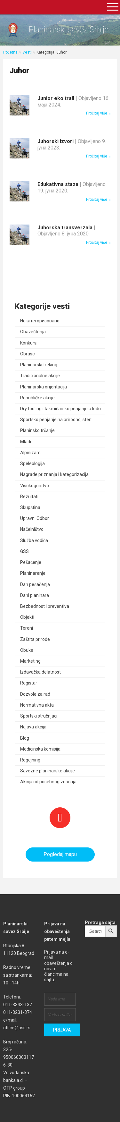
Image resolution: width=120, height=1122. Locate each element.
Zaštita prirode (35, 639)
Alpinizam (30, 452)
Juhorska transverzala (66, 231)
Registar (28, 682)
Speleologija (32, 463)
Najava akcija (33, 726)
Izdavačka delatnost (40, 672)
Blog (24, 738)
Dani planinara (34, 595)
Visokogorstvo (34, 485)
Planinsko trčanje (37, 430)
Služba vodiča (34, 540)
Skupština (30, 507)
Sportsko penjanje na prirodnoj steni (56, 419)
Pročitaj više (98, 113)
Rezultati (29, 496)
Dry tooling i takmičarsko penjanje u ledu (60, 408)
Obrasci (28, 353)
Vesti (27, 52)
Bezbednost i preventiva (44, 606)
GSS (24, 551)
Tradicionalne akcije (40, 375)
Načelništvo (32, 529)
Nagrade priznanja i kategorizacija (54, 474)
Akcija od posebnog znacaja (48, 781)
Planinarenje (32, 573)
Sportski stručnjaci (38, 715)
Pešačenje (30, 562)
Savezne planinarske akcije (47, 770)
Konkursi (28, 342)
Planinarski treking (38, 364)
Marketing (30, 661)
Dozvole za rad (35, 694)
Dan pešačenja (35, 584)
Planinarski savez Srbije (68, 29)
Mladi (25, 441)
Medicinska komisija (40, 749)
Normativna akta (37, 705)
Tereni (26, 628)
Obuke (26, 650)
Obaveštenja (33, 331)
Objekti (27, 617)
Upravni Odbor (34, 518)
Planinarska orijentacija (43, 386)
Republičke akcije (37, 397)
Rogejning (30, 759)
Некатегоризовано (40, 320)
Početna (10, 52)
